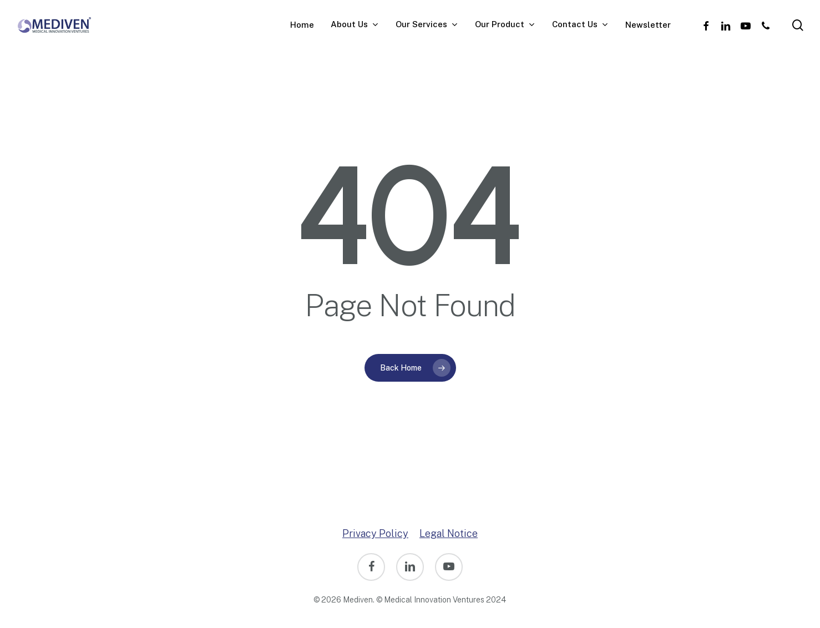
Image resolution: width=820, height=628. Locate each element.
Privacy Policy (375, 533)
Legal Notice (448, 533)
